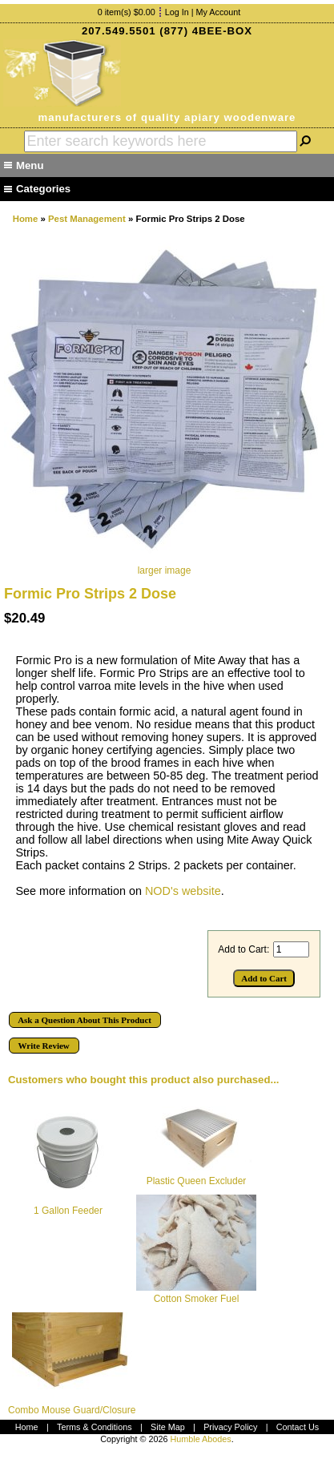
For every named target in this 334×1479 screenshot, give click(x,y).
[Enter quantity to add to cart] (291, 949)
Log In (177, 12)
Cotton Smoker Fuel (196, 1298)
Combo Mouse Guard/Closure (71, 1410)
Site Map (168, 1427)
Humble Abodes (200, 1439)
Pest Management (87, 219)
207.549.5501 (119, 31)
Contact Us (297, 1427)
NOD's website (183, 891)
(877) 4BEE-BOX (205, 31)
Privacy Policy (230, 1427)
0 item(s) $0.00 (126, 12)
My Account (218, 12)
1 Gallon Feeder (68, 1210)
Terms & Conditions (94, 1427)
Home (25, 219)
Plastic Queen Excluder (197, 1181)
